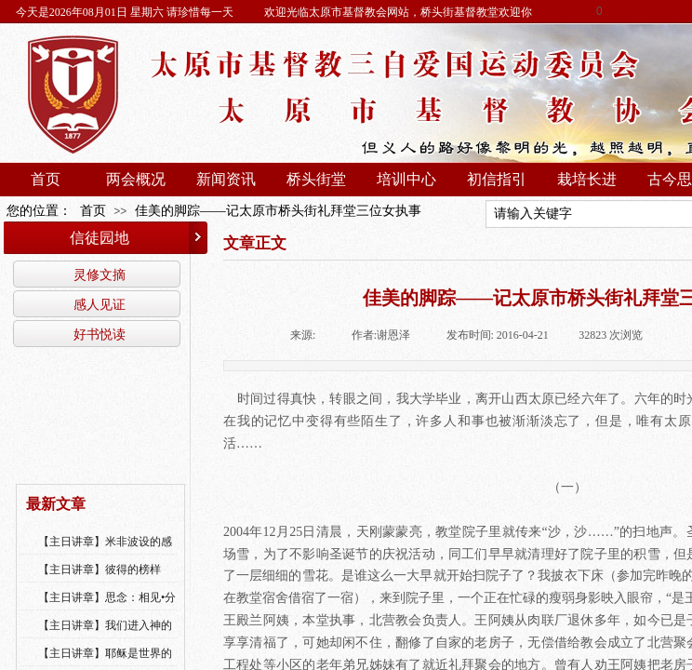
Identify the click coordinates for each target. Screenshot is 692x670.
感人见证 (99, 304)
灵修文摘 (99, 274)
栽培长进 (587, 179)
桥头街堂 (316, 179)
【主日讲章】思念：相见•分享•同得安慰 (107, 609)
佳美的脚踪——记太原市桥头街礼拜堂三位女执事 (278, 211)
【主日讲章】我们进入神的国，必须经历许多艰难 (105, 637)
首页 (45, 179)
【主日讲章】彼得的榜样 (99, 569)
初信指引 (496, 179)
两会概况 (136, 179)
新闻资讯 (226, 179)
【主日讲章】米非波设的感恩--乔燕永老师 (105, 553)
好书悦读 (99, 334)
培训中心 (406, 179)
